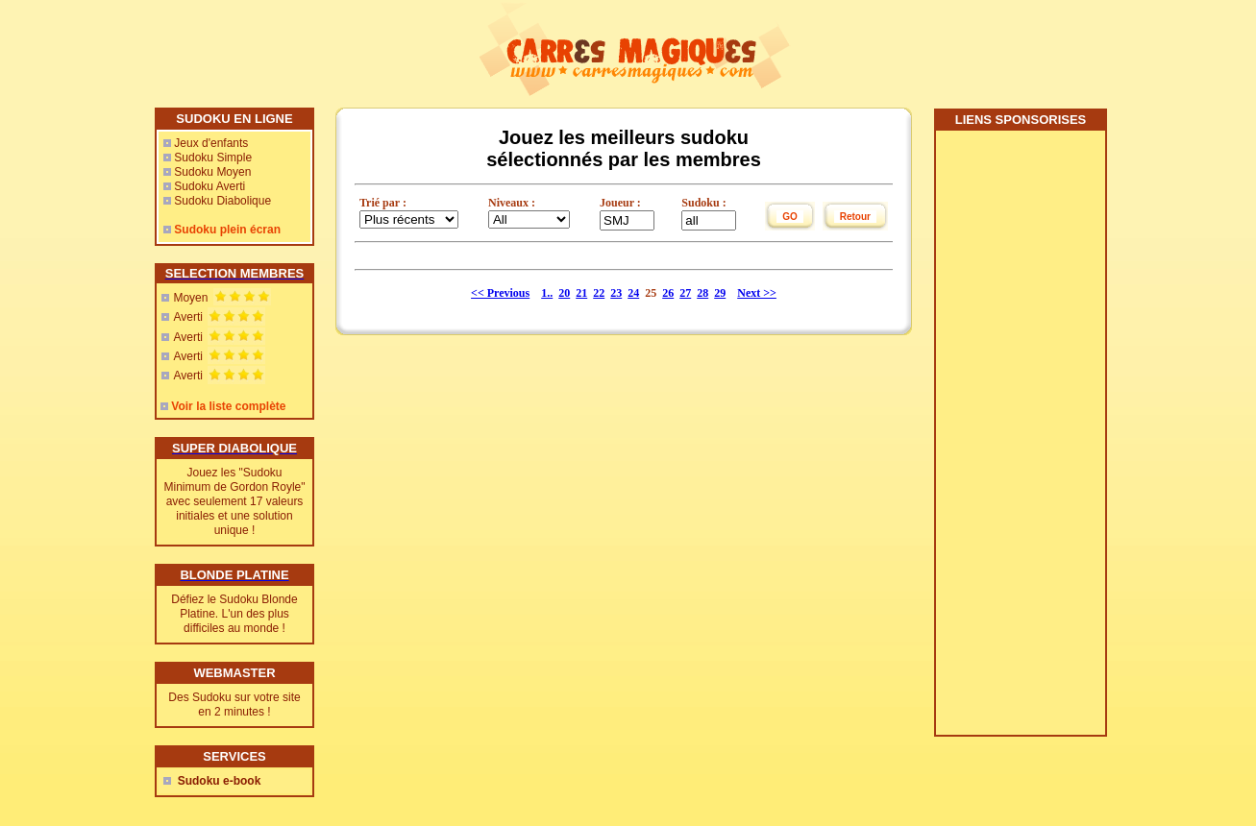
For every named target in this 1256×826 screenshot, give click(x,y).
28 (702, 293)
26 (668, 293)
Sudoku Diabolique (222, 200)
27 (685, 293)
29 (720, 293)
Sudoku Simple (213, 157)
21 (581, 293)
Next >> (756, 293)
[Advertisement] (1019, 440)
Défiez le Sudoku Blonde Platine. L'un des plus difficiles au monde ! (234, 614)
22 (598, 293)
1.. (547, 293)
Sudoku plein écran (227, 229)
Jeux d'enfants (211, 143)
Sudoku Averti (209, 186)
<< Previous (500, 293)
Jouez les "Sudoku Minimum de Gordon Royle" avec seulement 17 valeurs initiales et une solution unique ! (235, 501)
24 (633, 293)
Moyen (190, 297)
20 (564, 293)
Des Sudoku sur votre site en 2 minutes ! (234, 704)
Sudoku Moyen (212, 172)
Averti (187, 317)
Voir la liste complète (228, 406)
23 (616, 293)
